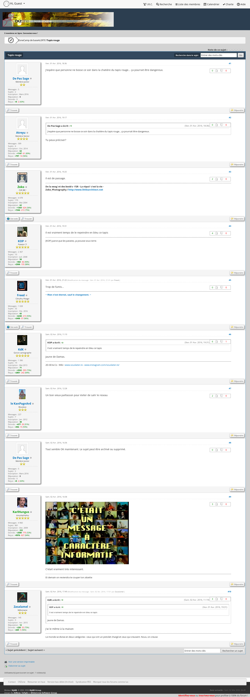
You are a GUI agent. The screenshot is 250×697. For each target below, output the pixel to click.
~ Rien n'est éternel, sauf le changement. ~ (68, 294)
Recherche (164, 4)
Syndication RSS (83, 681)
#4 (230, 226)
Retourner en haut (36, 681)
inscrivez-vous (207, 695)
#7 (230, 388)
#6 (230, 334)
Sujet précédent (16, 650)
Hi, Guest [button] (13, 3)
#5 (230, 280)
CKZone (24, 40)
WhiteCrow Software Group (44, 692)
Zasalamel (21, 607)
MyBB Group (35, 690)
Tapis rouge (77, 40)
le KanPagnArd (21, 403)
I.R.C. (148, 4)
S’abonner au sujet (17, 665)
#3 (230, 171)
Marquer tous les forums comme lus (110, 681)
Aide (241, 4)
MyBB (14, 690)
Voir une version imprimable (22, 661)
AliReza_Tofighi (21, 692)
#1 (230, 63)
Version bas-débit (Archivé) (60, 681)
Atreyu (21, 133)
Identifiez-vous (186, 695)
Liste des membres (187, 4)
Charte (228, 4)
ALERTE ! (60, 40)
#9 (230, 496)
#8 (230, 442)
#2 (230, 117)
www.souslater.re (74, 364)
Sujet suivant (35, 650)
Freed (116, 280)
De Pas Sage (21, 78)
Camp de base (42, 40)
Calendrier (211, 4)
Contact (12, 681)
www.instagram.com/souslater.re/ (101, 364)
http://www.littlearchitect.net (85, 189)
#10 (229, 591)
